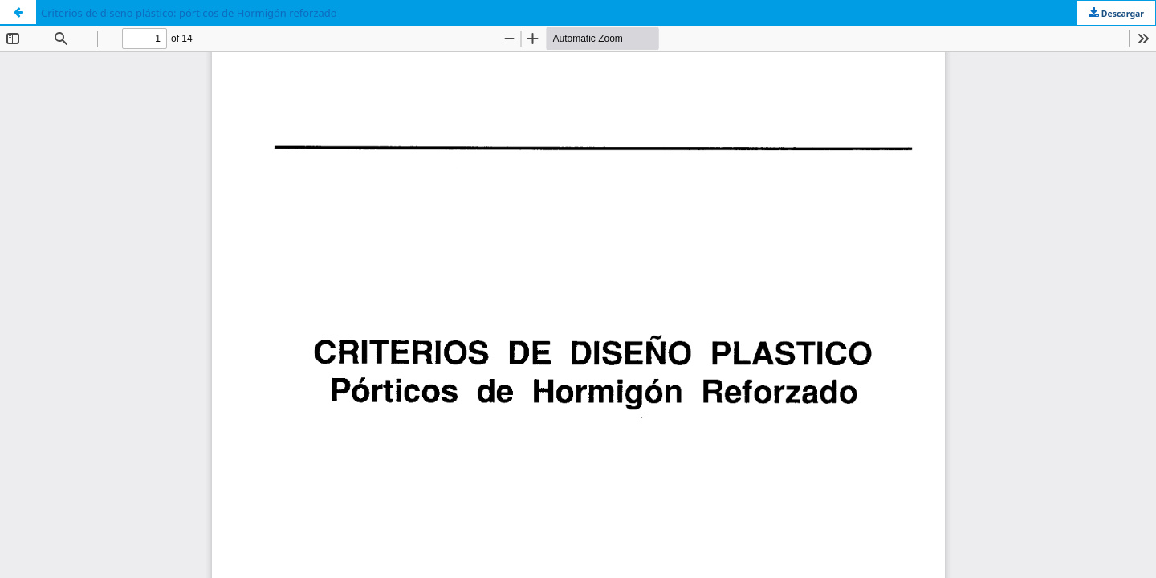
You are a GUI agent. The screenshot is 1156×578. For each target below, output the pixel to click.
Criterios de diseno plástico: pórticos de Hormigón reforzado (189, 13)
